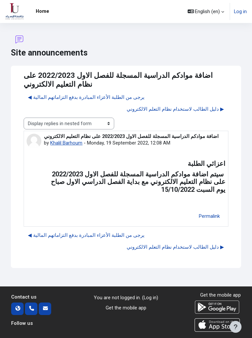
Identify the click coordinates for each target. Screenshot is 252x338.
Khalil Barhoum (66, 143)
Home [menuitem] (42, 11)
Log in (240, 11)
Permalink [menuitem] (209, 216)
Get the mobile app (126, 308)
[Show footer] (236, 327)
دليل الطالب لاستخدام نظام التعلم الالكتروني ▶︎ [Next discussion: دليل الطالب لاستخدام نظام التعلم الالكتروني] (175, 109)
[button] (206, 11)
